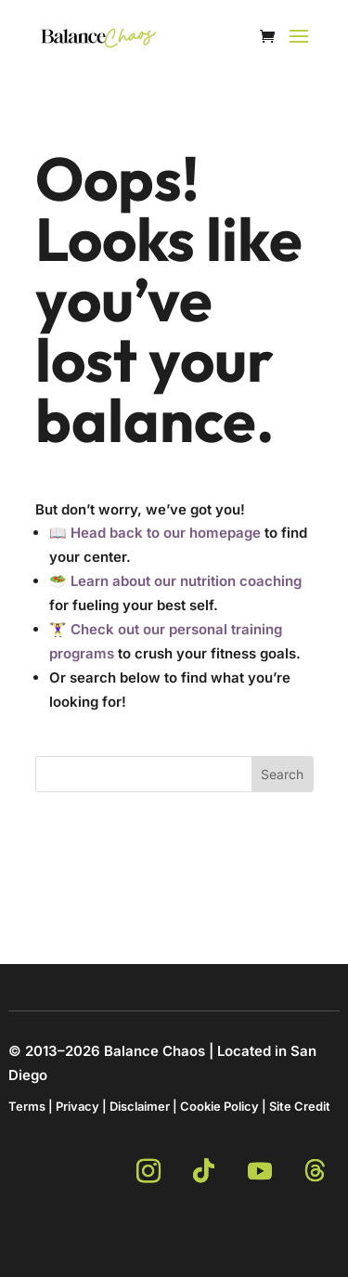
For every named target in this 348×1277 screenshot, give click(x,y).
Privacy (77, 1106)
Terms (26, 1106)
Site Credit (299, 1106)
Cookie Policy (219, 1106)
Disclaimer (140, 1106)
